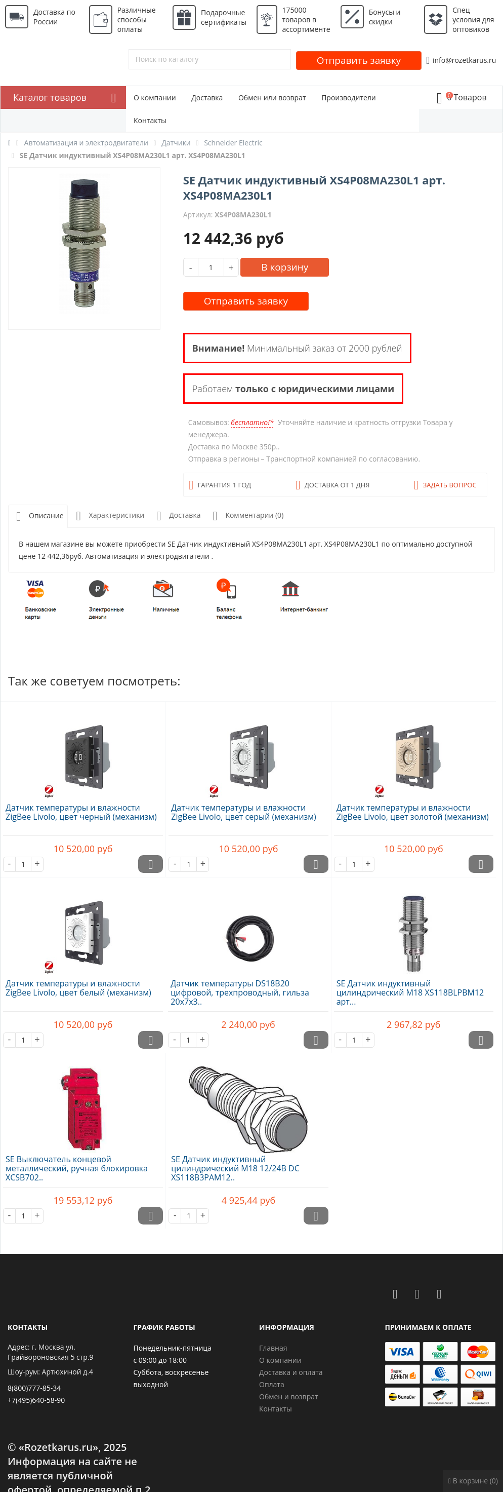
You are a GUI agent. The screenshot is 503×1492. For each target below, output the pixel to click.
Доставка (207, 97)
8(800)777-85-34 (34, 1388)
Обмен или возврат (272, 97)
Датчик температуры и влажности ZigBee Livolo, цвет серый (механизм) (243, 812)
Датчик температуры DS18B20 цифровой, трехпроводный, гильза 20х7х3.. (240, 992)
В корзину (284, 267)
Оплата (271, 1384)
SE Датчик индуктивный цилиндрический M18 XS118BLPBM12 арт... (410, 992)
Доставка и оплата (291, 1372)
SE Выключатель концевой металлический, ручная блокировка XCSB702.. (77, 1168)
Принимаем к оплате (428, 1327)
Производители (348, 97)
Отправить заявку (359, 60)
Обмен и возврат (288, 1396)
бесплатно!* (252, 422)
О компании (155, 97)
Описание (38, 516)
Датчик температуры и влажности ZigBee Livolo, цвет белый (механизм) (78, 988)
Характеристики (108, 516)
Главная (273, 1348)
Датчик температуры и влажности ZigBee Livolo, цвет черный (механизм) (81, 812)
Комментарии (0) (245, 516)
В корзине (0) (473, 1480)
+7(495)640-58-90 (36, 1400)
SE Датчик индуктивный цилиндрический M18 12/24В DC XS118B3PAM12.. (235, 1168)
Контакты (150, 120)
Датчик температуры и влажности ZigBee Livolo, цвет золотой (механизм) (413, 812)
